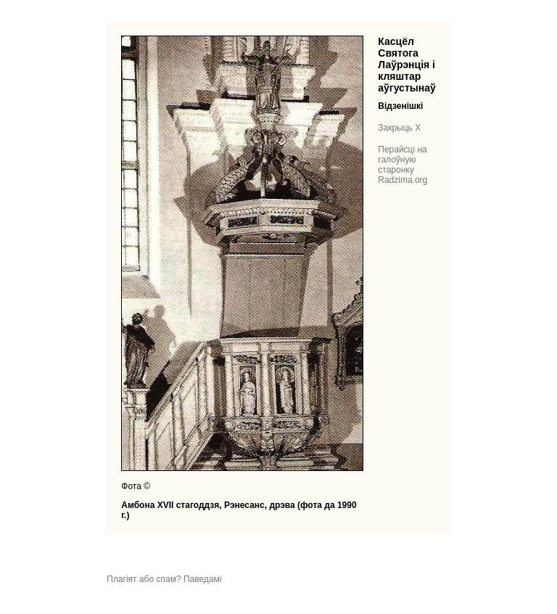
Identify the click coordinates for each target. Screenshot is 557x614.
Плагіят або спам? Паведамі (164, 579)
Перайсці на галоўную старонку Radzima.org (402, 164)
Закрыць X (399, 128)
